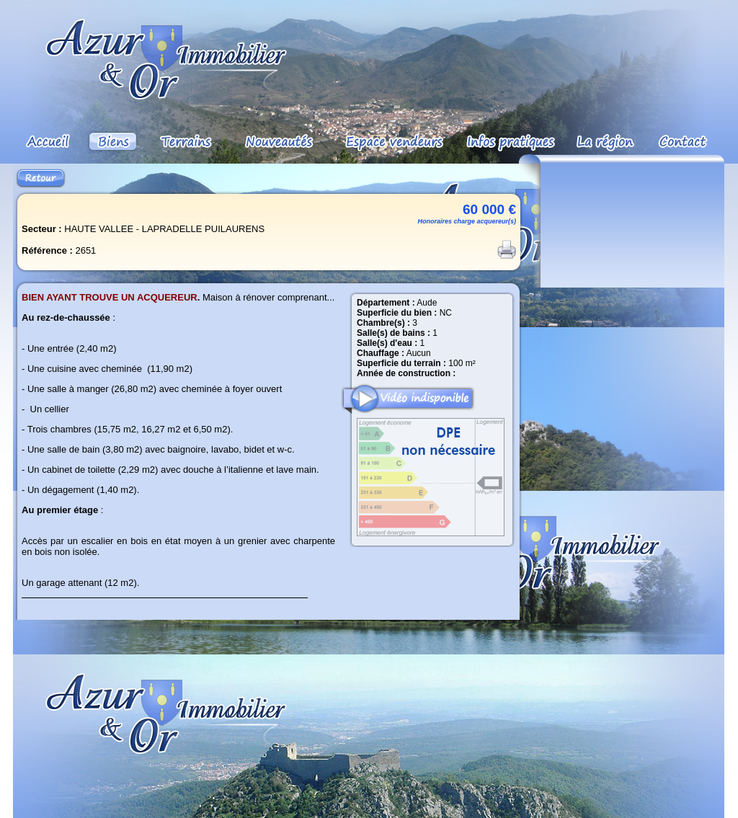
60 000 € (489, 209)
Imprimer (506, 249)
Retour (41, 178)
